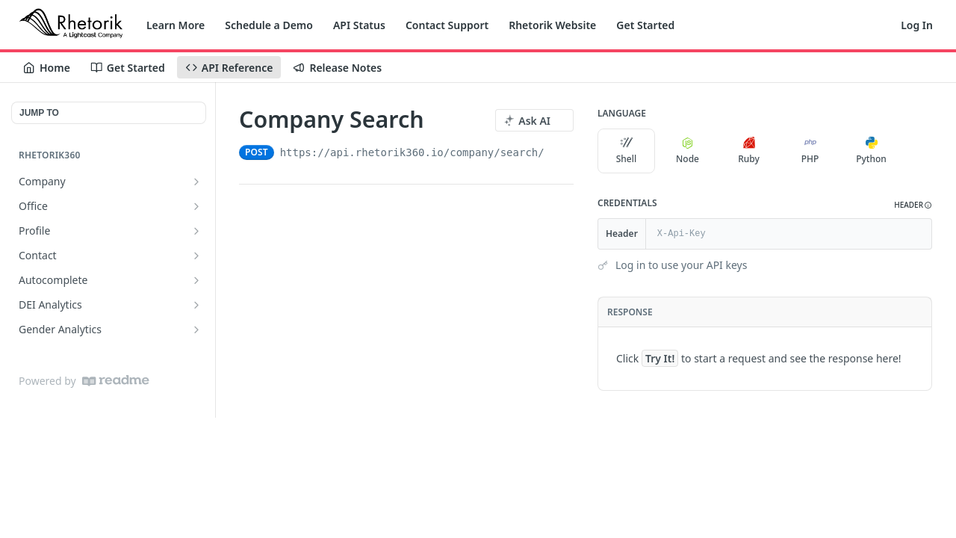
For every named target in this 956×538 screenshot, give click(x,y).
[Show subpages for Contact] (196, 256)
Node (687, 151)
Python (871, 151)
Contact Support (447, 25)
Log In (917, 25)
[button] (913, 205)
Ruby (749, 151)
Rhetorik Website (552, 25)
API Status (359, 25)
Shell (626, 151)
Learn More (175, 25)
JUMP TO (39, 113)
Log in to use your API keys (681, 265)
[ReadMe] (115, 380)
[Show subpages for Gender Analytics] (196, 330)
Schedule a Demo (269, 25)
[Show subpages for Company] (196, 182)
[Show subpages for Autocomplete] (196, 280)
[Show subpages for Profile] (196, 231)
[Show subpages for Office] (196, 206)
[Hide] (920, 233)
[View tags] (436, 120)
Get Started (645, 25)
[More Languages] (915, 151)
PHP (810, 151)
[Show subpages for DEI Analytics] (196, 305)
